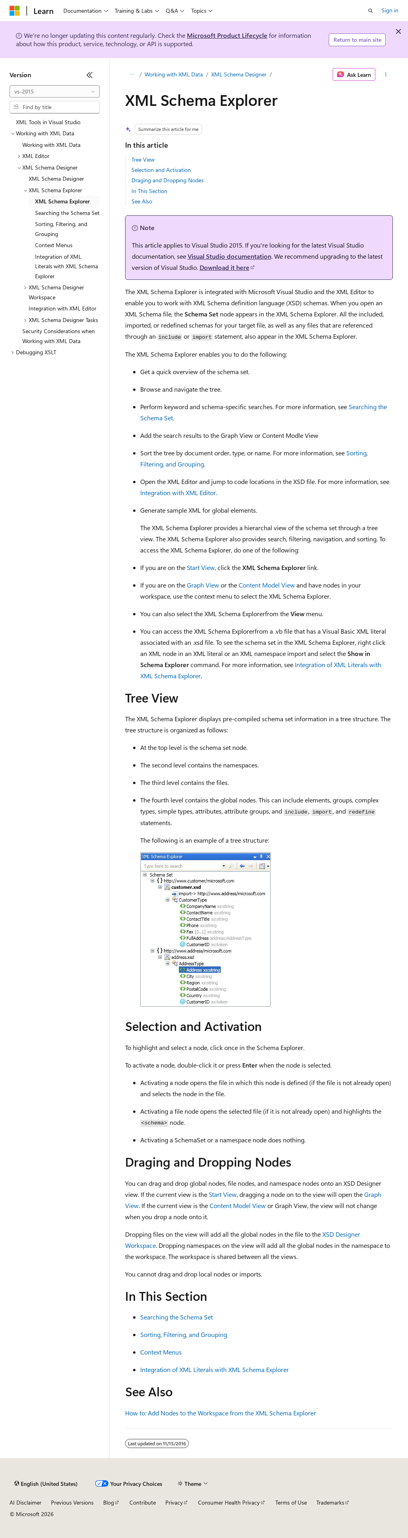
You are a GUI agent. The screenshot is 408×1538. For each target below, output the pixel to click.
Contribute (142, 1502)
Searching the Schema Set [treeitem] (67, 213)
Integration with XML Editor (178, 492)
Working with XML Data (174, 74)
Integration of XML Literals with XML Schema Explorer (214, 1369)
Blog (108, 1502)
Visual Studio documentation (229, 256)
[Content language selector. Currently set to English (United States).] (46, 1483)
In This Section (149, 191)
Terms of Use (291, 1502)
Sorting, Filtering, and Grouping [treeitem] (61, 229)
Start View (201, 567)
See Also (141, 201)
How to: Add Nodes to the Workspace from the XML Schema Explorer (220, 1413)
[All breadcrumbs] (132, 74)
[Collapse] (90, 75)
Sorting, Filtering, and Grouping (183, 1334)
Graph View (203, 585)
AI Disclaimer (25, 1502)
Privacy (174, 1502)
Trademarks (330, 1502)
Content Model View (267, 585)
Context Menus (161, 1352)
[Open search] (371, 11)
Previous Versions (72, 1502)
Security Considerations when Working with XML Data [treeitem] (58, 336)
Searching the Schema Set (176, 1317)
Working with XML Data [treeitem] (51, 144)
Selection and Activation (161, 170)
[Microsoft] (15, 11)
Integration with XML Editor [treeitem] (62, 308)
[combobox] (55, 91)
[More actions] (385, 74)
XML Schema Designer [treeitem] (56, 178)
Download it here (224, 267)
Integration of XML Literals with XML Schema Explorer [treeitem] (66, 266)
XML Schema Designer (239, 74)
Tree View (143, 159)
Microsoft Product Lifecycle (227, 35)
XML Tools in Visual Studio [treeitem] (48, 122)
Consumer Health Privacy (229, 1502)
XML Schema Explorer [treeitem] (62, 201)
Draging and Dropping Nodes (167, 180)
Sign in (390, 10)
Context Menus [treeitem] (54, 245)
